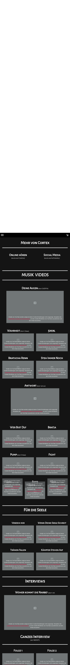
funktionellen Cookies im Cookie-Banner (19, 318)
